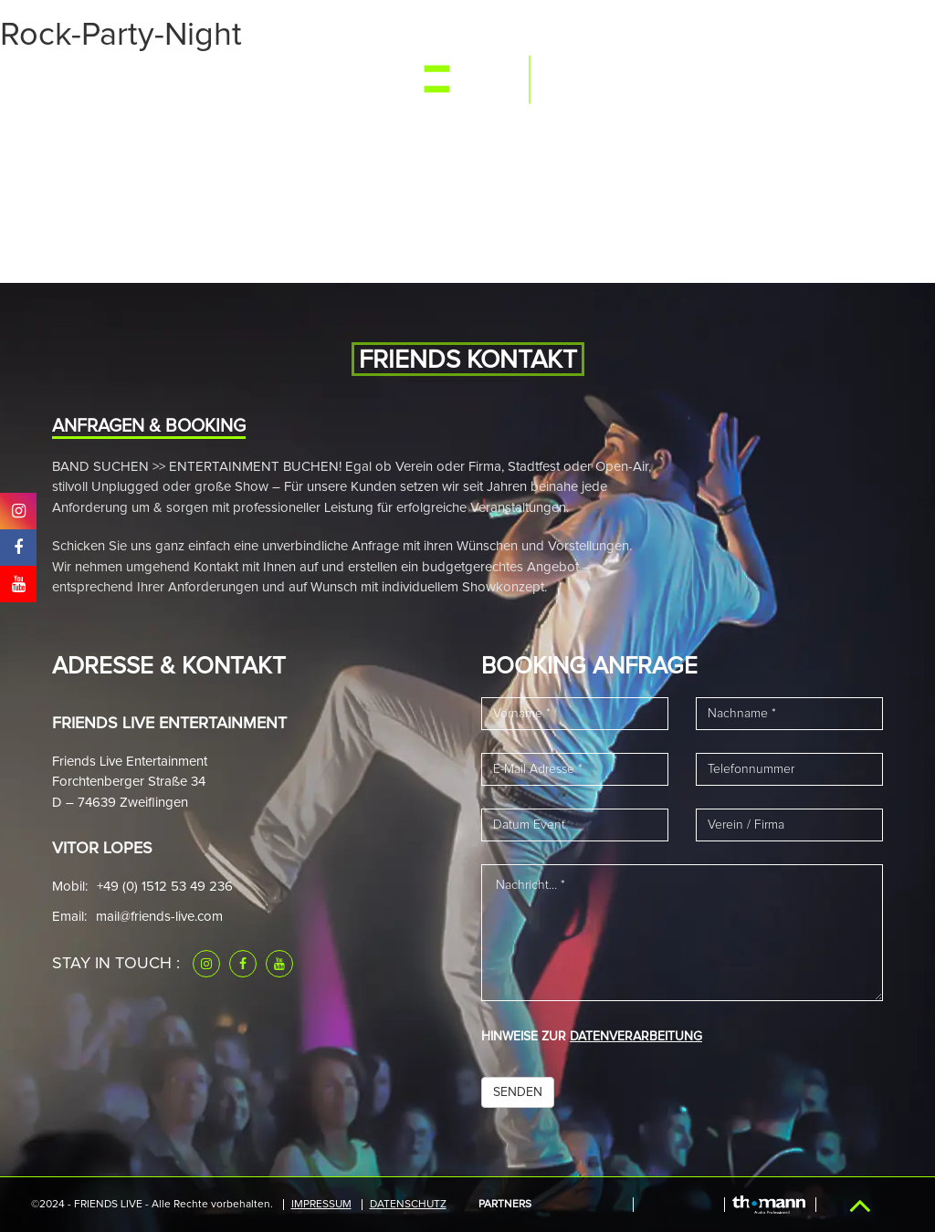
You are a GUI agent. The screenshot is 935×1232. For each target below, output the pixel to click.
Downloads (762, 84)
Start (75, 84)
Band (247, 84)
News (297, 84)
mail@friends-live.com (159, 917)
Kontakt (846, 84)
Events (135, 84)
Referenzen (664, 84)
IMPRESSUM (321, 1204)
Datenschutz (408, 1204)
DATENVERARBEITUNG (636, 1036)
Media (194, 84)
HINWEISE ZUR (591, 1036)
